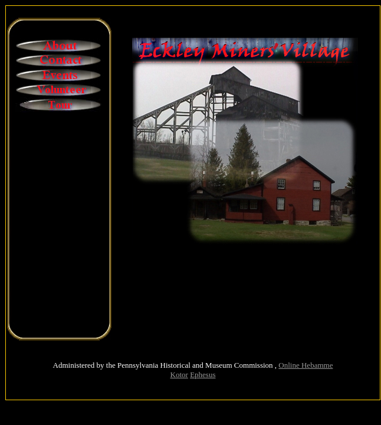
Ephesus (202, 374)
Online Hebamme (305, 365)
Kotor (179, 374)
